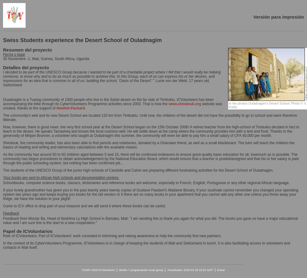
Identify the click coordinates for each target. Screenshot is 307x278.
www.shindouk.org (184, 104)
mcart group (155, 270)
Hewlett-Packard (70, 108)
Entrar (221, 270)
